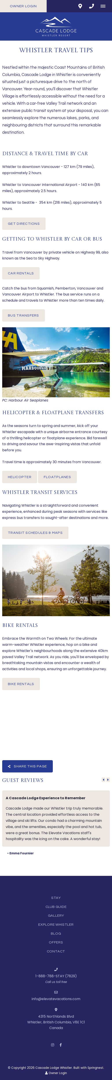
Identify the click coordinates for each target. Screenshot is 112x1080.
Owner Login (23, 6)
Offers (56, 942)
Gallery (56, 915)
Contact (56, 951)
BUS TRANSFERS (23, 315)
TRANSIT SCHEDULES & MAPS (35, 533)
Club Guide (56, 907)
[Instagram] (53, 1045)
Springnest (95, 1068)
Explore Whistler (56, 924)
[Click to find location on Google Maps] (80, 6)
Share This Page (27, 766)
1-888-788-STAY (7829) (56, 976)
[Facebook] (61, 1045)
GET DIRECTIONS (24, 223)
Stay (56, 898)
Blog (56, 933)
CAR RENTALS (21, 273)
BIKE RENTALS (21, 684)
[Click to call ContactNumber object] (91, 6)
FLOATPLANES (57, 477)
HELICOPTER (19, 477)
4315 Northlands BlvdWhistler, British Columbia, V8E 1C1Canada (56, 1022)
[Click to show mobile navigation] (104, 6)
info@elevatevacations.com (56, 998)
